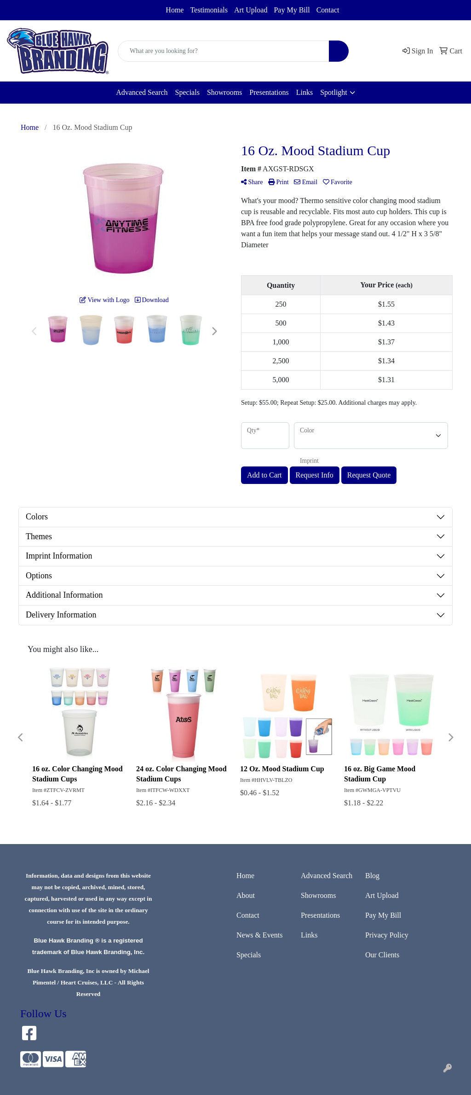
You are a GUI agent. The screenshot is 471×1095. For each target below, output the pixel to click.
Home (175, 10)
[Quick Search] (223, 51)
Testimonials (209, 10)
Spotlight (333, 92)
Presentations (268, 92)
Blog (372, 875)
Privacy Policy (386, 935)
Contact (327, 10)
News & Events (259, 935)
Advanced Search (141, 92)
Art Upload (250, 10)
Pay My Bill (292, 10)
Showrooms (224, 92)
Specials (187, 92)
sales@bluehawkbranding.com (68, 7)
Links (304, 92)
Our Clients (382, 955)
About (245, 895)
